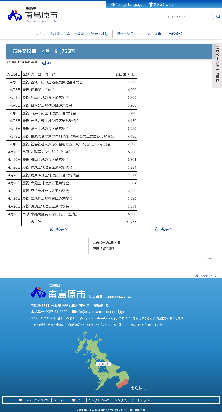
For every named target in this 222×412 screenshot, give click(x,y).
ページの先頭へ (205, 276)
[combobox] (191, 17)
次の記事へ (163, 229)
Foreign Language (127, 5)
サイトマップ (140, 400)
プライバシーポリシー (69, 400)
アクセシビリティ (165, 5)
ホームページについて (34, 400)
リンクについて (99, 400)
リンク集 (120, 400)
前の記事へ (58, 229)
